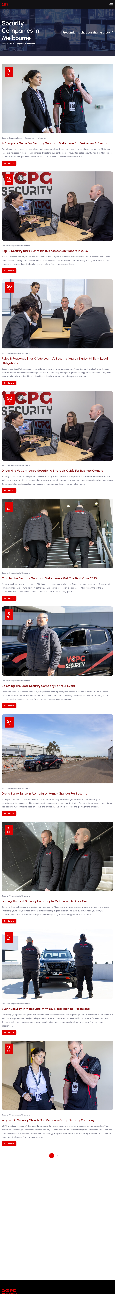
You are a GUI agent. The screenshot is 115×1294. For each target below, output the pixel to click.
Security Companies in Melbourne (31, 138)
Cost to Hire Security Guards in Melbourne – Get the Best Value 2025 (49, 578)
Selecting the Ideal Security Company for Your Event (38, 686)
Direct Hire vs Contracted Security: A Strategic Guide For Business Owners (52, 470)
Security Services (9, 138)
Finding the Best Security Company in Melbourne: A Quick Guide (46, 901)
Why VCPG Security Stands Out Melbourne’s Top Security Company (48, 1120)
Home (4, 44)
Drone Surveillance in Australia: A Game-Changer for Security (44, 793)
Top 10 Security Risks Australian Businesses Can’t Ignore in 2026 (45, 251)
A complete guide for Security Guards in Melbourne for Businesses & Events (54, 143)
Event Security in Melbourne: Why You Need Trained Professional (46, 1009)
